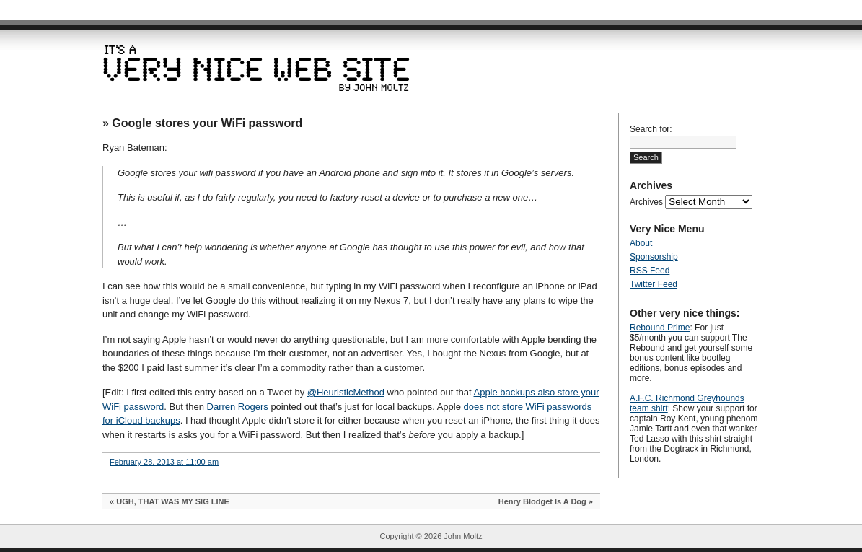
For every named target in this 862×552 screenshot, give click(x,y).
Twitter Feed (653, 284)
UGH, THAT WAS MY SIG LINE (172, 501)
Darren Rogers (237, 406)
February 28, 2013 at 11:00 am (164, 461)
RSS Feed (649, 271)
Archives (646, 202)
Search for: (651, 129)
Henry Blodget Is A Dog (542, 501)
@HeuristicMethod (345, 392)
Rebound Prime (660, 328)
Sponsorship (654, 257)
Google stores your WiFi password (207, 123)
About (641, 243)
